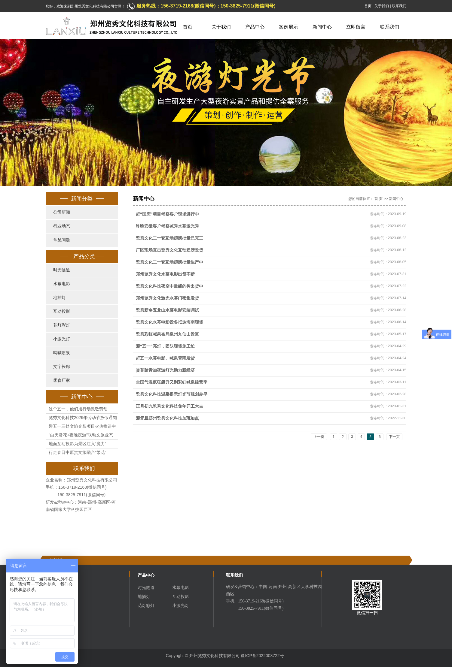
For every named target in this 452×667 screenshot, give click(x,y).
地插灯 (59, 297)
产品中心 (254, 26)
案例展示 (288, 26)
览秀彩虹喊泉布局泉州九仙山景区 (167, 334)
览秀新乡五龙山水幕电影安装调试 (167, 310)
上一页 (318, 437)
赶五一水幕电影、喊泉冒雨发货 (165, 358)
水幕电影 (61, 284)
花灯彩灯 (61, 325)
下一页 (394, 437)
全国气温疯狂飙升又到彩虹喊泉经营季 (171, 382)
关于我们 (381, 6)
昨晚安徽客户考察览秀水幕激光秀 (167, 226)
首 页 (378, 199)
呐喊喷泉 (61, 353)
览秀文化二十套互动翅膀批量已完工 (169, 238)
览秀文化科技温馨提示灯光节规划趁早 (171, 394)
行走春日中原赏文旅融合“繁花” (77, 452)
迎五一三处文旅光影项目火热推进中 (82, 426)
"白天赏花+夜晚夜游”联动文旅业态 (81, 435)
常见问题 (61, 240)
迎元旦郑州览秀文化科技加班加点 (167, 418)
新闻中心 (322, 26)
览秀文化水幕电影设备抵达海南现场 (169, 322)
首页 (367, 6)
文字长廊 (61, 366)
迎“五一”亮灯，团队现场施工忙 (165, 346)
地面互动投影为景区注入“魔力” (77, 443)
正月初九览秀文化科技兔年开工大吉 (169, 406)
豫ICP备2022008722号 (262, 655)
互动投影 (61, 311)
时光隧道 (61, 270)
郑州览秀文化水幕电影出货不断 (165, 274)
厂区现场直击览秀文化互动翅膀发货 (169, 250)
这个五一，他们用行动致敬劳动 (78, 408)
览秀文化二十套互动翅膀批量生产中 (169, 262)
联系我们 (399, 6)
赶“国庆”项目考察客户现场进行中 (167, 214)
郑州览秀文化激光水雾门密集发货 (167, 298)
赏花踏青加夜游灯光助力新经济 (165, 370)
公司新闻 (61, 212)
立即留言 (355, 26)
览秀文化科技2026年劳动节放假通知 (83, 417)
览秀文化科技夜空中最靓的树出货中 (169, 286)
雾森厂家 (61, 380)
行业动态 (61, 226)
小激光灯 (61, 339)
